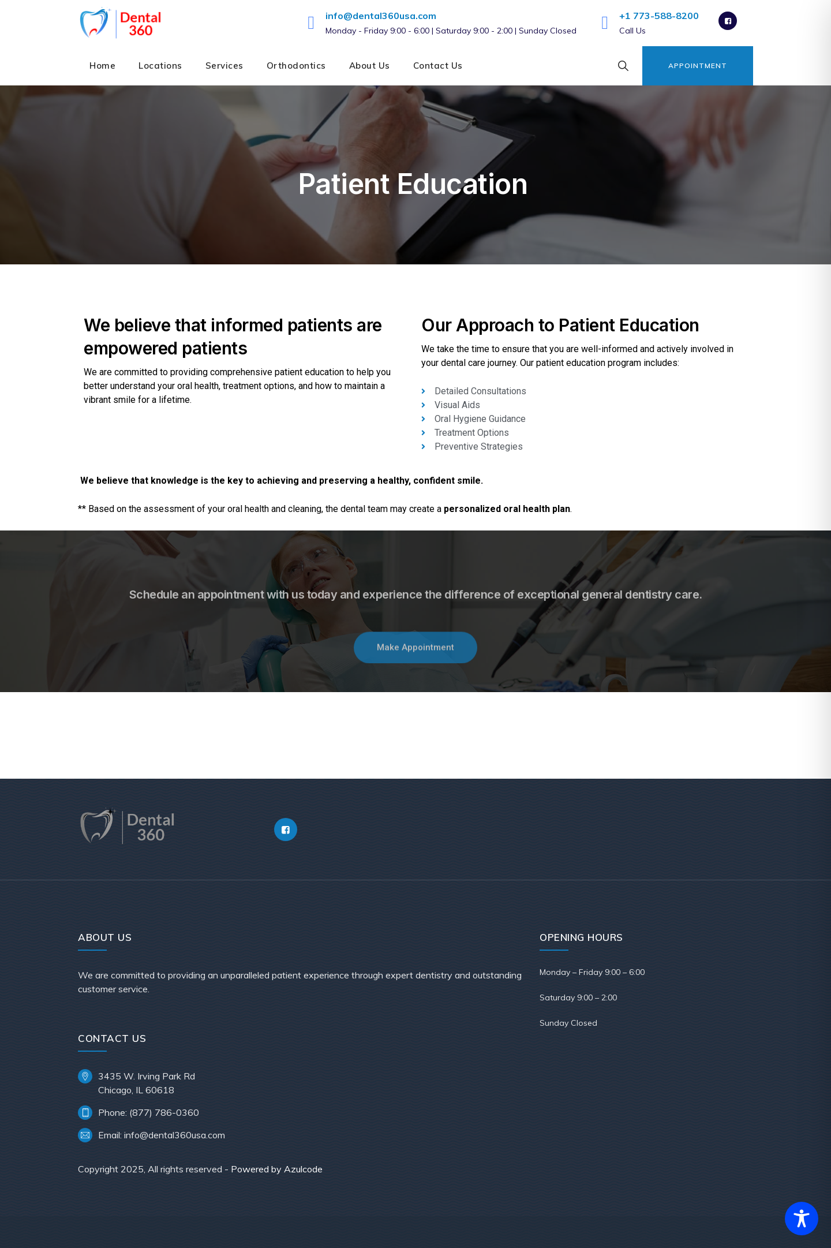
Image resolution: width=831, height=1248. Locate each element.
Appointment (697, 65)
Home (102, 65)
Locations (160, 65)
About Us (369, 65)
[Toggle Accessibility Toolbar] (801, 1218)
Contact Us (438, 65)
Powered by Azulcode (277, 1169)
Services (224, 65)
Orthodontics (296, 65)
